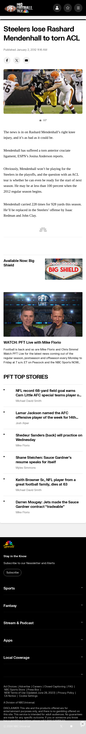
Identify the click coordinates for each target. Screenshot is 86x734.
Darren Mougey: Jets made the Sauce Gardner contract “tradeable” (47, 504)
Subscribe (12, 572)
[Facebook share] (7, 60)
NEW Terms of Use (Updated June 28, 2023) (29, 692)
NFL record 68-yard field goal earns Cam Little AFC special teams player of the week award (48, 392)
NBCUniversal (26, 702)
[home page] (18, 8)
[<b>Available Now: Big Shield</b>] (63, 269)
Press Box (33, 689)
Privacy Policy (66, 692)
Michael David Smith (29, 401)
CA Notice (10, 696)
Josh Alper (22, 423)
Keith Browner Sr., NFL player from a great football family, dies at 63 (46, 482)
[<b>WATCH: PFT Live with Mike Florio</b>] (43, 314)
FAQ (70, 686)
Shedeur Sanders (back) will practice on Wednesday (49, 437)
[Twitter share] (16, 60)
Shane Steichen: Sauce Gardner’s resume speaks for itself (44, 459)
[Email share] (26, 60)
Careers (37, 686)
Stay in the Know (15, 556)
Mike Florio (23, 445)
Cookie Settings (28, 696)
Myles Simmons (26, 467)
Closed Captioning (55, 686)
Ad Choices (10, 686)
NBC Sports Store (14, 689)
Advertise (24, 686)
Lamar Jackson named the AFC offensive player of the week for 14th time (46, 415)
